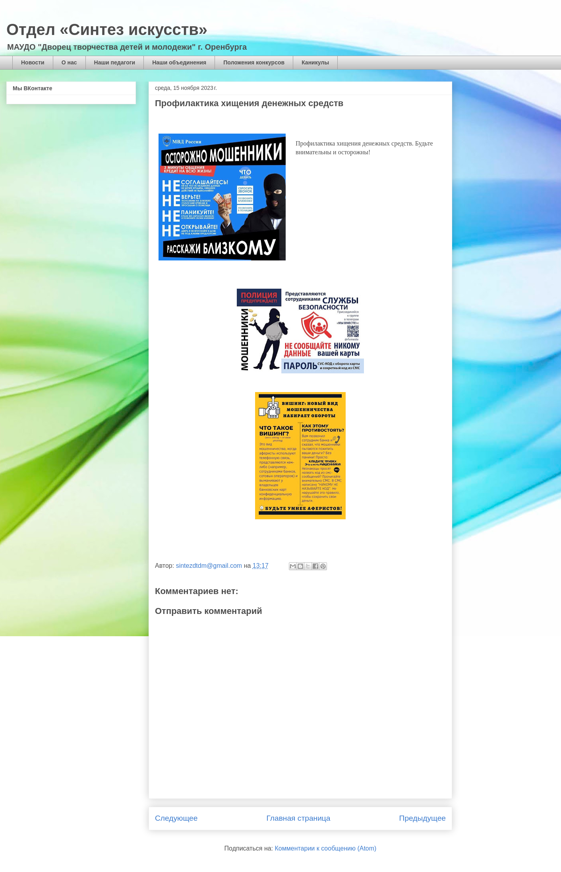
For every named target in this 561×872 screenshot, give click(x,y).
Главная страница (298, 818)
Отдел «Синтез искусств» (106, 29)
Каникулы (315, 62)
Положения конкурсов (253, 62)
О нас (69, 62)
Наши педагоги (114, 62)
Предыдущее (422, 818)
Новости (32, 62)
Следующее (176, 818)
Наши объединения (179, 62)
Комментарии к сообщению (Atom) (326, 848)
